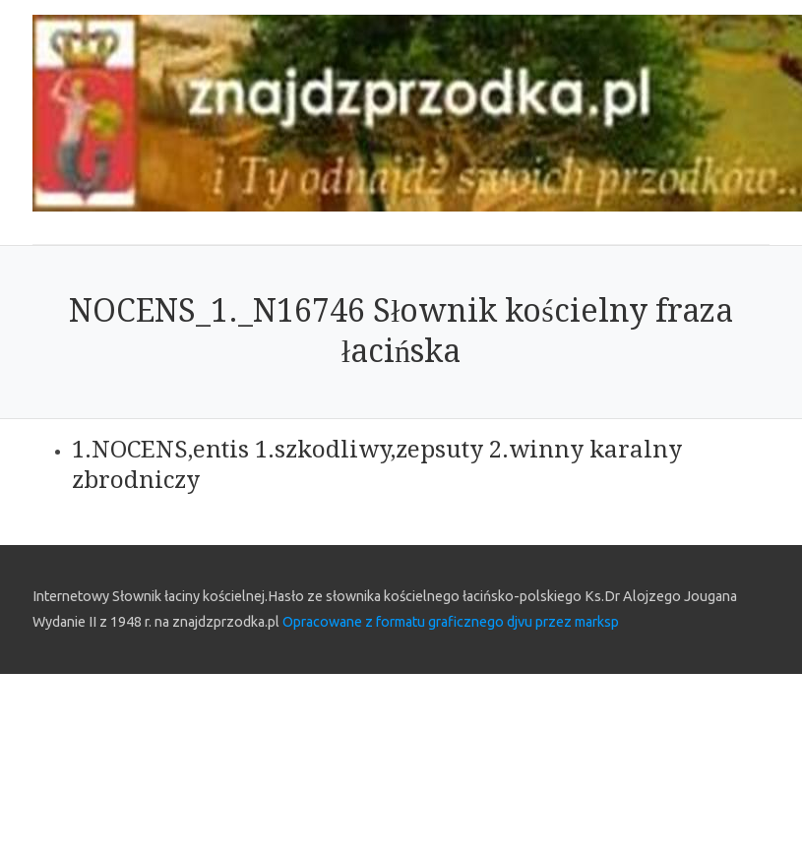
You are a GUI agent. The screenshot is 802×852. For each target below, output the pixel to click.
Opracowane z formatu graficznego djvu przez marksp (450, 622)
